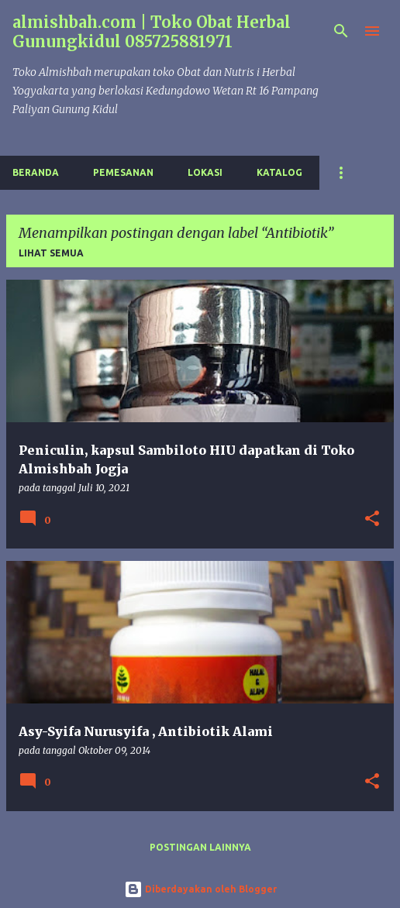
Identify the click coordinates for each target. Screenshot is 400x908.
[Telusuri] (341, 31)
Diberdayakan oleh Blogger (200, 889)
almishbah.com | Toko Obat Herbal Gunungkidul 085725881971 (151, 31)
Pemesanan (123, 172)
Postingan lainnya (200, 847)
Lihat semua (51, 253)
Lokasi (205, 172)
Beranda (35, 172)
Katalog (279, 172)
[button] (372, 519)
